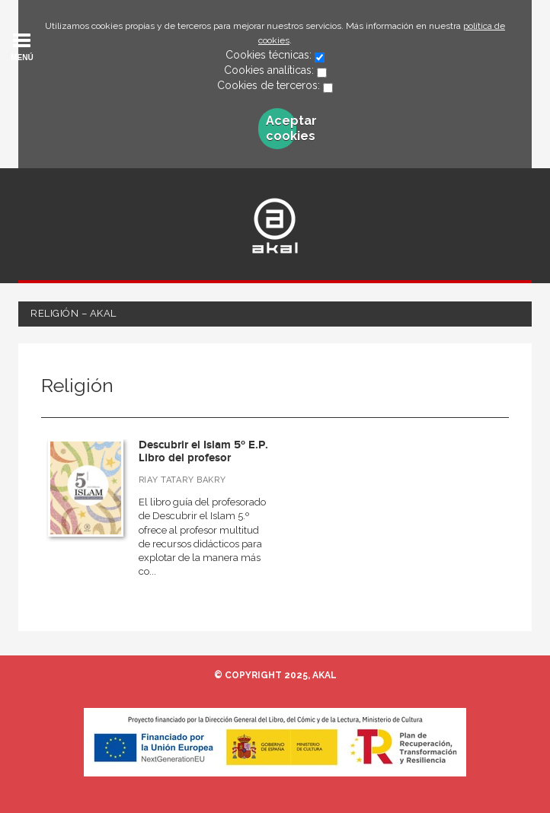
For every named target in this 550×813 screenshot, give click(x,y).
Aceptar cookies (281, 128)
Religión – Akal (73, 313)
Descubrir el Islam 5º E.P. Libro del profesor (203, 451)
